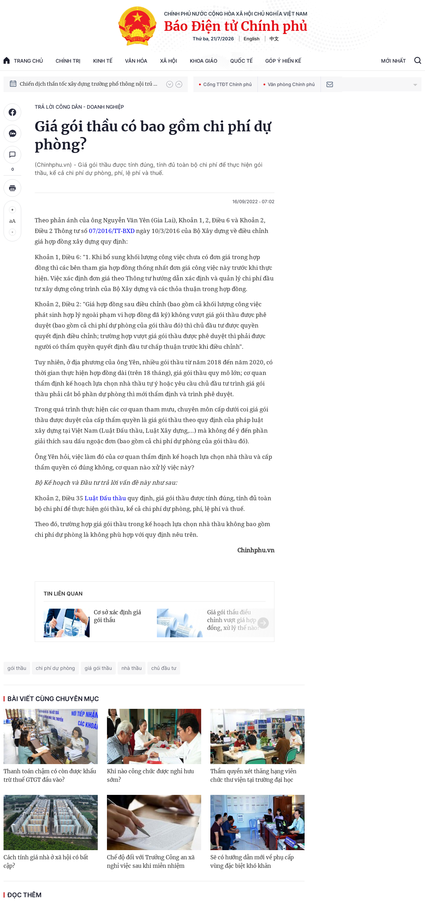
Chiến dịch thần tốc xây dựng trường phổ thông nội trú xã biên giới (89, 84)
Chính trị (68, 61)
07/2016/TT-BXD (112, 231)
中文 (274, 38)
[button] (169, 84)
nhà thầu (131, 668)
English (252, 38)
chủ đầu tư (163, 668)
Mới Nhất (393, 61)
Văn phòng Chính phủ (289, 84)
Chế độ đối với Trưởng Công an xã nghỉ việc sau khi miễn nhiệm (150, 861)
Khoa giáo (203, 61)
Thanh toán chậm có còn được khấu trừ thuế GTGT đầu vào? (50, 775)
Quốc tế (241, 61)
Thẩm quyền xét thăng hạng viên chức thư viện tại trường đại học (253, 775)
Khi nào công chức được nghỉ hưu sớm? (150, 775)
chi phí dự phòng (55, 668)
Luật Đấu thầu (105, 498)
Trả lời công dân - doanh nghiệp (79, 107)
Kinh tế (102, 61)
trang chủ (23, 60)
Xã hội (168, 61)
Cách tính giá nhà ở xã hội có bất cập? (46, 861)
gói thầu (16, 668)
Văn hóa (136, 61)
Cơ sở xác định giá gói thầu (117, 616)
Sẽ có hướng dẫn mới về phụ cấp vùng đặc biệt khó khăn (252, 861)
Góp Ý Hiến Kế (283, 61)
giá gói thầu (98, 668)
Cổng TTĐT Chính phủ (225, 84)
